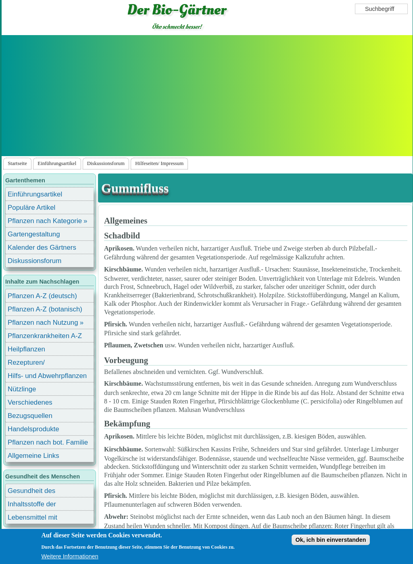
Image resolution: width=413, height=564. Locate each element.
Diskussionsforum (106, 163)
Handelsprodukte (33, 429)
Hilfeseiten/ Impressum (159, 163)
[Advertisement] (207, 95)
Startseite (17, 163)
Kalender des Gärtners (42, 247)
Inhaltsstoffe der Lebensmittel (32, 505)
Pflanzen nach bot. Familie (48, 442)
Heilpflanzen (26, 349)
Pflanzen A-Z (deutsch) (42, 296)
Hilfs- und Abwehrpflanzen (47, 376)
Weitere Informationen (69, 556)
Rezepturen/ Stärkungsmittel (31, 364)
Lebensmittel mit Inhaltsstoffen (32, 519)
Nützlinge (22, 389)
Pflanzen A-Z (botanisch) (45, 309)
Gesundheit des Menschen (31, 492)
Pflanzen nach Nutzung (43, 322)
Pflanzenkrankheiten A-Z (45, 336)
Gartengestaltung (34, 234)
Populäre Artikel (31, 207)
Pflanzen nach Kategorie (45, 221)
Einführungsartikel (57, 163)
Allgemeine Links (33, 456)
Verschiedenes (30, 402)
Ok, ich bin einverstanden (330, 540)
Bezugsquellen (30, 416)
